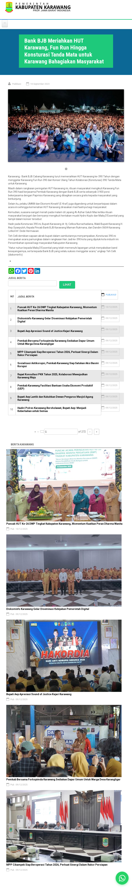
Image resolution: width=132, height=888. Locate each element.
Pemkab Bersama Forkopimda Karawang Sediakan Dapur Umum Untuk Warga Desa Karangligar (63, 779)
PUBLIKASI (111, 294)
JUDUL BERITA (17, 278)
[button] (122, 878)
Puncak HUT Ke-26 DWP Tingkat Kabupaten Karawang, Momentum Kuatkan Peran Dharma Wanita (64, 523)
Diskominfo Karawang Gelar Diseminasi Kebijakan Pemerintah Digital (47, 609)
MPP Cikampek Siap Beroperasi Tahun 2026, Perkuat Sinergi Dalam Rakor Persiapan (57, 864)
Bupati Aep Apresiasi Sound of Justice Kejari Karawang (50, 331)
